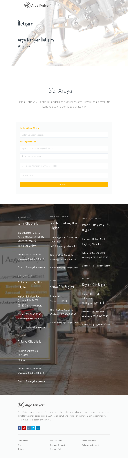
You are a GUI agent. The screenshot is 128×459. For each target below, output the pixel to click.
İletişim (21, 450)
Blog (20, 446)
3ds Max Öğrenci (57, 446)
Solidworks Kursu (90, 441)
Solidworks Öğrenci (91, 446)
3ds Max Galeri (57, 450)
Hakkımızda (23, 441)
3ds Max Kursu (57, 441)
